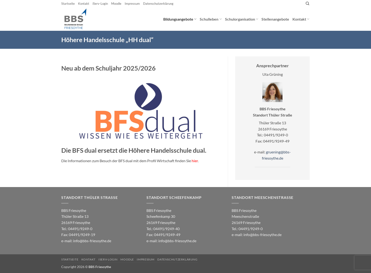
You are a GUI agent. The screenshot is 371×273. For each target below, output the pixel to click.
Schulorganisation (241, 19)
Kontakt (83, 3)
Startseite (68, 3)
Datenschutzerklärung (158, 3)
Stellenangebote (275, 19)
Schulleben (210, 19)
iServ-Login (100, 3)
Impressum (132, 3)
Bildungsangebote (179, 19)
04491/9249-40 (166, 228)
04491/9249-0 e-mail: (78, 234)
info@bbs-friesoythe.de (92, 240)
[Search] (307, 3)
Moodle (116, 3)
